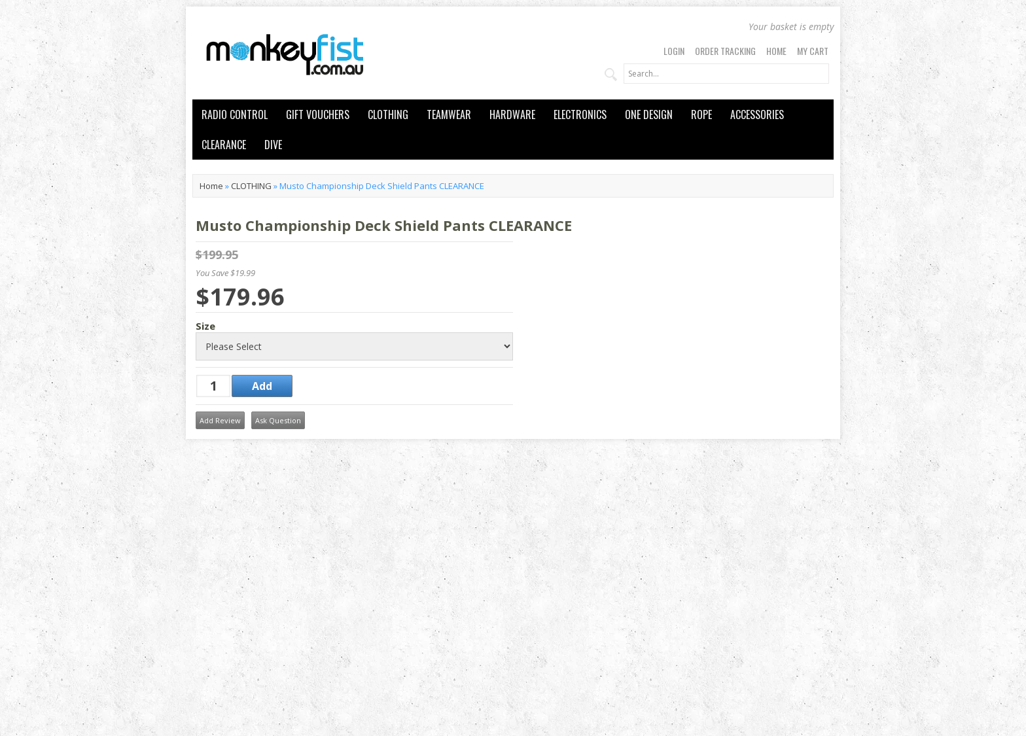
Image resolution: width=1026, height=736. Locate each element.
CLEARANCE (224, 144)
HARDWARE (512, 114)
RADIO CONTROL (235, 114)
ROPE (701, 114)
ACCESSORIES (757, 114)
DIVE (273, 144)
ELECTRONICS (580, 114)
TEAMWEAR (449, 114)
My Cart (812, 51)
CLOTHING (388, 114)
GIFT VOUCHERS (317, 114)
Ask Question (278, 420)
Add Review (220, 420)
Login (673, 51)
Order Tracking (725, 51)
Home (776, 51)
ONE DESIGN (649, 114)
